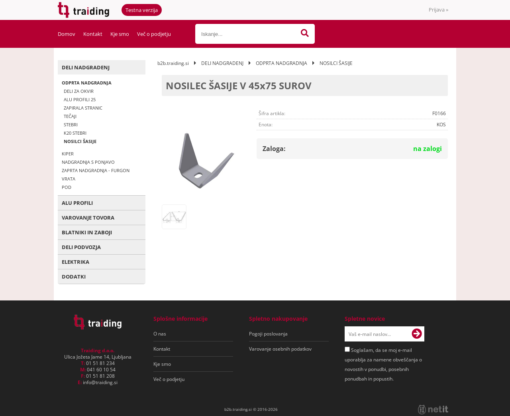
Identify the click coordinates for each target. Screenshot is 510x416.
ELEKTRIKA (75, 261)
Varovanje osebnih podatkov (280, 348)
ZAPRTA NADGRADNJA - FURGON (95, 170)
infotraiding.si (100, 382)
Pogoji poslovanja (268, 333)
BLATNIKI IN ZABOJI (87, 232)
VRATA (68, 179)
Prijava (438, 9)
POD (66, 187)
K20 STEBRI (75, 133)
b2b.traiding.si (173, 63)
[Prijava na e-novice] (416, 333)
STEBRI (71, 125)
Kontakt (92, 33)
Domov (66, 33)
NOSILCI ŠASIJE (80, 141)
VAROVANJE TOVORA (88, 217)
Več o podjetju (154, 33)
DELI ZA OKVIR (79, 91)
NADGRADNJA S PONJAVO (88, 162)
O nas (159, 333)
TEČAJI (70, 116)
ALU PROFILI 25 (80, 99)
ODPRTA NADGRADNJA (87, 83)
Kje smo (119, 33)
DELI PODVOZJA (81, 247)
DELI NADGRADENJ (86, 67)
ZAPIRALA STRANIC (83, 108)
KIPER (68, 154)
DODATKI (74, 276)
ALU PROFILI (77, 202)
